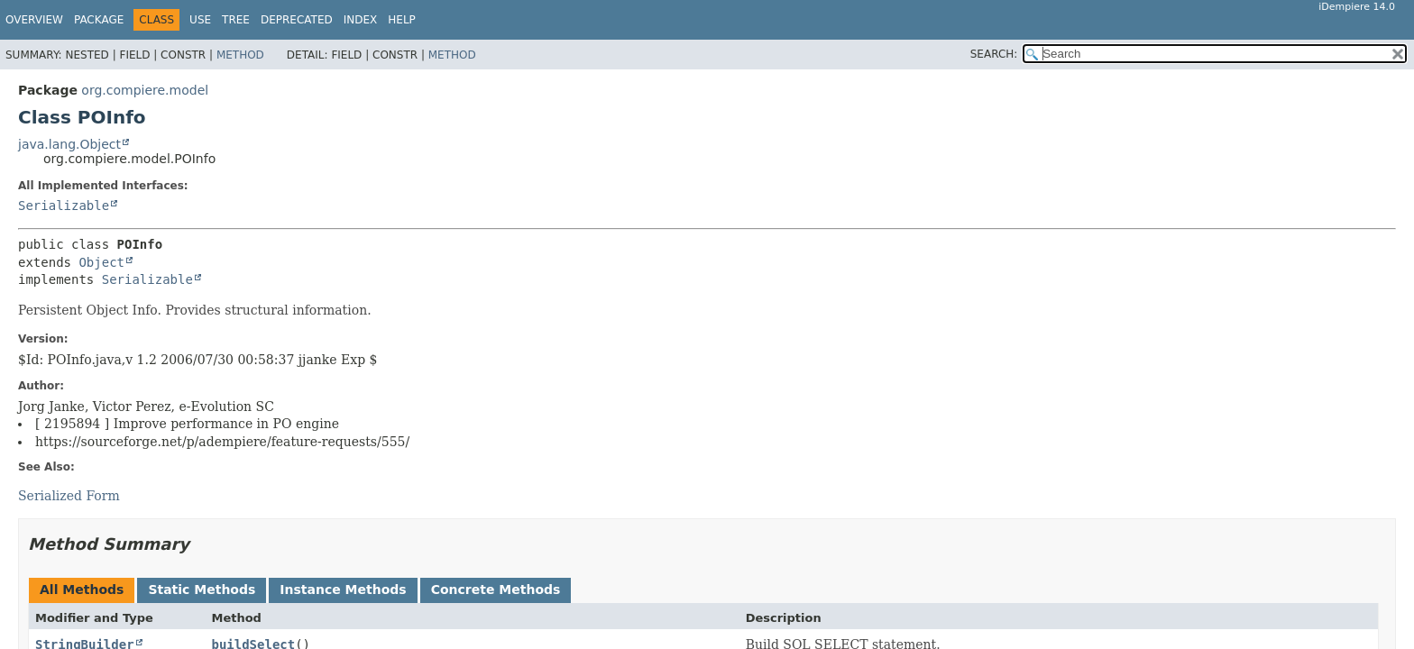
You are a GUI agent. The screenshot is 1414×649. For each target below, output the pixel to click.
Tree (236, 20)
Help (402, 20)
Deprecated (297, 20)
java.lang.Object (69, 144)
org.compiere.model (144, 90)
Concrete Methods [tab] (496, 589)
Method (240, 55)
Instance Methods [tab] (343, 589)
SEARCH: (994, 54)
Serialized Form (69, 496)
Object (101, 262)
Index (361, 20)
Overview (34, 20)
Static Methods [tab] (201, 589)
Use (200, 20)
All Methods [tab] (82, 589)
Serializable (63, 205)
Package (99, 20)
